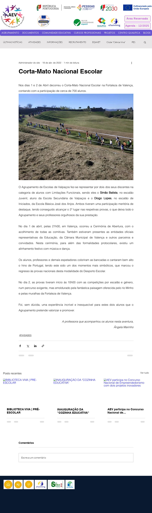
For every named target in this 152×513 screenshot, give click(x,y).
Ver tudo (144, 372)
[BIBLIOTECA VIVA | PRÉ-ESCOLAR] (25, 391)
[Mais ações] (131, 63)
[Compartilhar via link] (42, 345)
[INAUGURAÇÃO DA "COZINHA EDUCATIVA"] (76, 391)
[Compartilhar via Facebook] (20, 345)
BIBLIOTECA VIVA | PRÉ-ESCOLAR (23, 411)
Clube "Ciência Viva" (116, 42)
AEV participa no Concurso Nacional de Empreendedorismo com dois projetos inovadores (125, 411)
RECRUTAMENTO (77, 42)
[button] (138, 19)
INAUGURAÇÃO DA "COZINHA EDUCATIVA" (73, 411)
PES (133, 42)
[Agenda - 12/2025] (138, 26)
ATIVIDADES (34, 42)
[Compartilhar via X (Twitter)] (27, 345)
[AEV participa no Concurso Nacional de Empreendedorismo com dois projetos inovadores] (126, 391)
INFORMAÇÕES (55, 42)
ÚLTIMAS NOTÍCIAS (12, 42)
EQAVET (96, 42)
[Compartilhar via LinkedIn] (35, 345)
